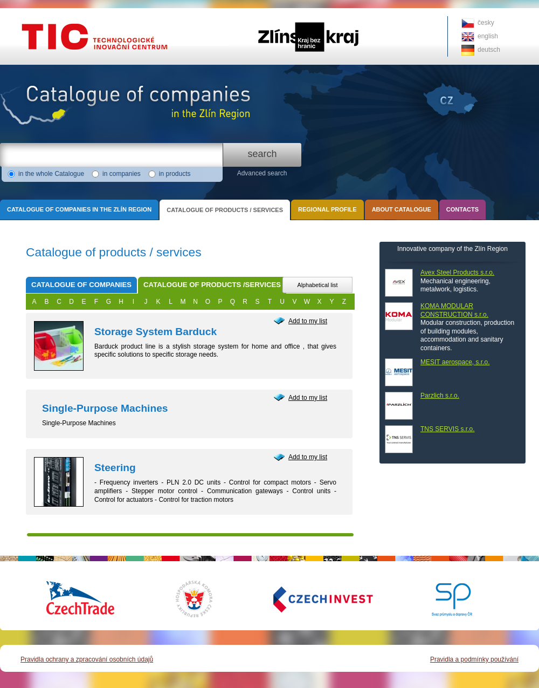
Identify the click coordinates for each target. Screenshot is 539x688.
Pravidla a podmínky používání (474, 659)
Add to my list (307, 321)
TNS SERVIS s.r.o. (447, 429)
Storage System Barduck (155, 331)
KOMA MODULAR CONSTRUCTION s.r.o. (454, 310)
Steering (115, 467)
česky (486, 22)
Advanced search (262, 173)
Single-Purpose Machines (105, 408)
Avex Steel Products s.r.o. (457, 272)
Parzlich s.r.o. (439, 395)
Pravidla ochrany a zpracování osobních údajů (86, 659)
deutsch (489, 49)
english (488, 36)
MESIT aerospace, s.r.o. (455, 362)
